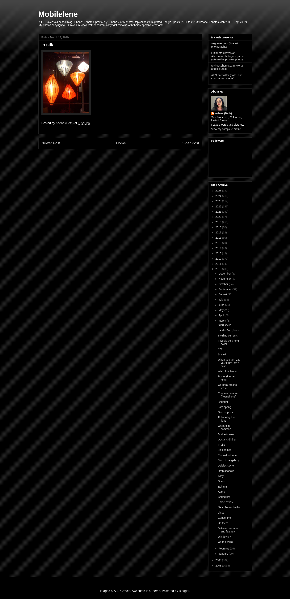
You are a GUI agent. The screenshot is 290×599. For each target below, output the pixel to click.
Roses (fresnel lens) (226, 378)
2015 (218, 243)
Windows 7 (224, 536)
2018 (218, 227)
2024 (218, 195)
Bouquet (223, 401)
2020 (218, 216)
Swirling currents (227, 335)
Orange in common (224, 427)
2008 (218, 565)
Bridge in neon (226, 434)
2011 (218, 263)
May (221, 310)
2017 (218, 232)
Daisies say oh (226, 465)
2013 (218, 253)
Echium (222, 486)
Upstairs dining (227, 439)
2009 (218, 560)
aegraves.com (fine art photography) (224, 45)
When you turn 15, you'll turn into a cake (229, 363)
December (225, 273)
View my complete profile (226, 129)
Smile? (222, 354)
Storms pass (225, 412)
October (224, 284)
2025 (218, 190)
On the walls (225, 541)
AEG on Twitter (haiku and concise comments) (226, 77)
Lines (221, 512)
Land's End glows (228, 330)
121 (220, 349)
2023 (218, 201)
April (222, 315)
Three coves (225, 502)
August (223, 294)
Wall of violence (227, 371)
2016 (218, 237)
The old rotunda (227, 455)
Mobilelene (58, 14)
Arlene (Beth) (223, 113)
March (223, 320)
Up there (223, 523)
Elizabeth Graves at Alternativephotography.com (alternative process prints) (227, 56)
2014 (218, 248)
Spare (221, 481)
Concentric (224, 517)
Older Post (190, 143)
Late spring (224, 407)
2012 (218, 258)
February (224, 548)
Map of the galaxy (228, 460)
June (222, 304)
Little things (224, 449)
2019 (218, 222)
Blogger (184, 590)
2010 (218, 269)
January (224, 553)
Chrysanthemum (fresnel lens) (227, 395)
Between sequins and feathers (228, 530)
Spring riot (224, 496)
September (225, 289)
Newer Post (50, 143)
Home (121, 143)
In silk (221, 444)
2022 (218, 206)
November (225, 278)
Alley (221, 476)
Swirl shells (224, 325)
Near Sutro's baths (229, 507)
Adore (221, 491)
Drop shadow (226, 470)
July (221, 299)
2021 (218, 211)
